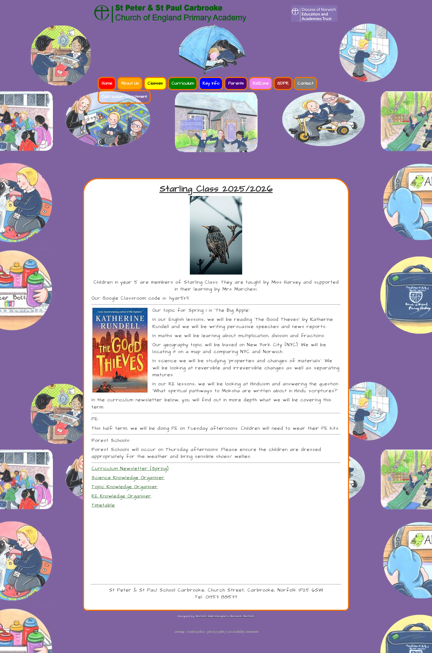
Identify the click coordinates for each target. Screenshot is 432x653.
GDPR (283, 83)
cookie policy (195, 631)
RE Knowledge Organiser (121, 496)
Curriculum (183, 83)
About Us (130, 83)
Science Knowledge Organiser (127, 477)
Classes (155, 83)
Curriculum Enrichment (124, 97)
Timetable (103, 505)
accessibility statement (243, 631)
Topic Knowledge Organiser (124, 486)
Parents (236, 83)
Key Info (210, 83)
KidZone (261, 83)
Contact (305, 83)
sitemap (179, 631)
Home (107, 83)
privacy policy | (217, 631)
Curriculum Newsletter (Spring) (130, 468)
